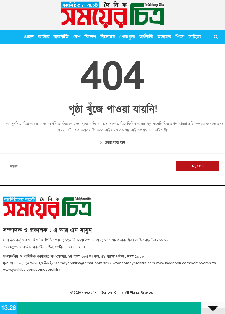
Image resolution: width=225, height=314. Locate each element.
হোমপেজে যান (112, 142)
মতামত (164, 36)
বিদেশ (90, 36)
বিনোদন (107, 36)
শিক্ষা (179, 36)
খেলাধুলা (127, 36)
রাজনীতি (61, 36)
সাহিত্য (195, 36)
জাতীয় (43, 36)
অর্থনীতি (146, 36)
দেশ (76, 36)
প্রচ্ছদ (29, 36)
